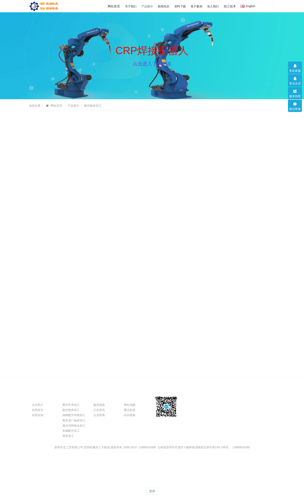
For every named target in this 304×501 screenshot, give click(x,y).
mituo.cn (176, 483)
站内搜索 (129, 415)
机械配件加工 (71, 430)
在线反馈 (37, 415)
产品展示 (73, 105)
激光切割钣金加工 (74, 425)
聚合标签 (129, 410)
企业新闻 (99, 415)
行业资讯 (99, 410)
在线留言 (37, 410)
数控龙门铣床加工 (74, 420)
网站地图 (129, 404)
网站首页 (114, 6)
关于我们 (40, 397)
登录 (262, 6)
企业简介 (37, 404)
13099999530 (231, 407)
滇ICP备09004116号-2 (152, 462)
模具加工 (68, 435)
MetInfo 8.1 (145, 483)
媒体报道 (99, 404)
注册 (271, 6)
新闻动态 (101, 397)
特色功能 (132, 397)
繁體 (152, 491)
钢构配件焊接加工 (74, 415)
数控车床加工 (71, 404)
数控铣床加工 (93, 105)
